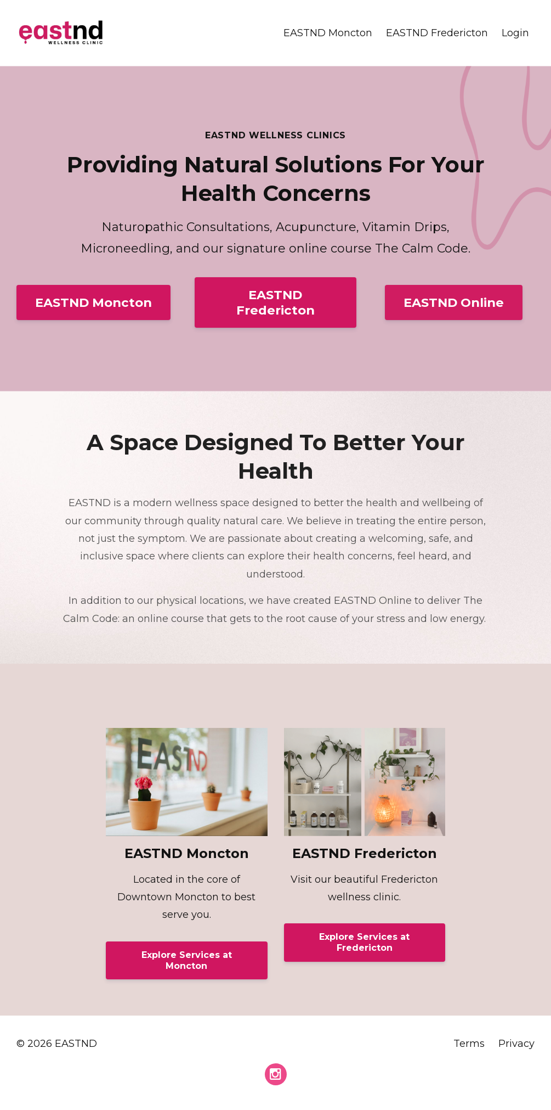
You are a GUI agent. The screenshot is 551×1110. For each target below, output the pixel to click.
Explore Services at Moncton (186, 960)
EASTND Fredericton (437, 33)
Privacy (516, 1044)
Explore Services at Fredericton (364, 942)
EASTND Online (454, 302)
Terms (469, 1044)
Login (515, 33)
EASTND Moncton (327, 33)
